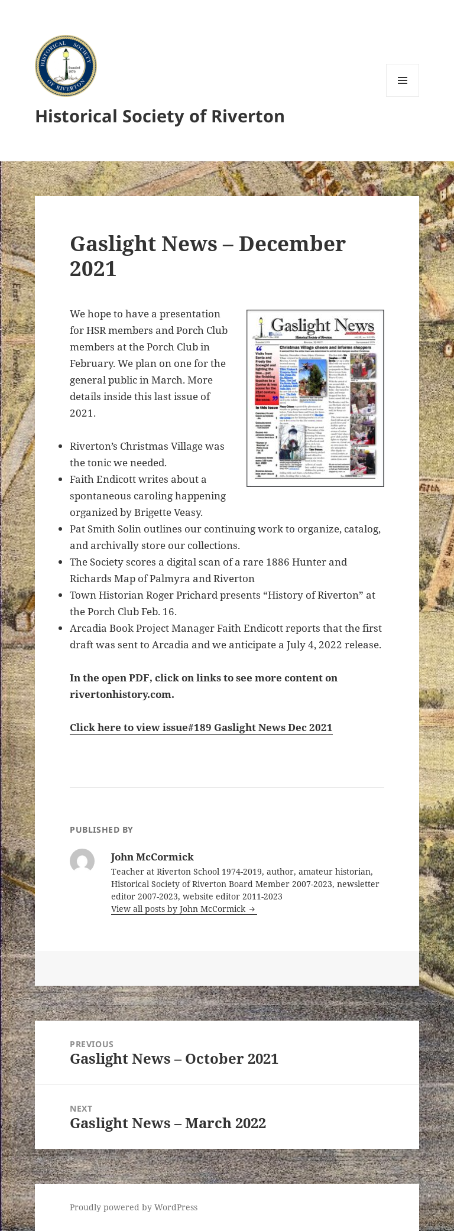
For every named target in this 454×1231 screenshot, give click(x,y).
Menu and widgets (403, 96)
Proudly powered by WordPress (133, 1207)
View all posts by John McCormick (179, 908)
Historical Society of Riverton (160, 115)
